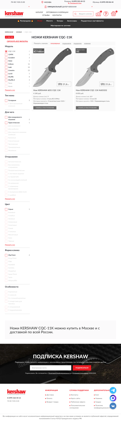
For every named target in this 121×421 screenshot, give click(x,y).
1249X (10, 54)
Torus (10, 83)
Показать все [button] (10, 90)
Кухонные (12, 138)
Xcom (10, 86)
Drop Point (12, 258)
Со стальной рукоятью (17, 298)
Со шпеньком (13, 183)
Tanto (10, 277)
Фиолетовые (13, 235)
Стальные (12, 231)
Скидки (98, 402)
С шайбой (12, 195)
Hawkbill (11, 265)
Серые (10, 209)
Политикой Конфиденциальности (59, 373)
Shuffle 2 (11, 80)
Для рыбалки (13, 129)
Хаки (10, 238)
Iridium (11, 64)
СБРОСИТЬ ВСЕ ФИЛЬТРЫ (17, 41)
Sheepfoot (12, 271)
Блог (97, 395)
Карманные (12, 292)
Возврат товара (52, 402)
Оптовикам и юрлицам (57, 12)
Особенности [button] (11, 287)
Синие (10, 228)
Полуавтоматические (16, 170)
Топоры (60, 21)
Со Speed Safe (13, 177)
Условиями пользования (80, 373)
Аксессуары (72, 21)
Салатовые (12, 225)
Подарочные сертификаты (92, 21)
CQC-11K (11, 51)
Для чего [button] (9, 112)
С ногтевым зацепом (16, 174)
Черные (11, 241)
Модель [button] (9, 46)
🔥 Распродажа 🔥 (25, 21)
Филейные (12, 150)
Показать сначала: (41, 43)
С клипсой (12, 295)
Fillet (10, 261)
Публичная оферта (78, 402)
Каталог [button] (39, 12)
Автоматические (14, 162)
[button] (74, 3)
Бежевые (11, 212)
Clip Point (11, 255)
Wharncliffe (12, 280)
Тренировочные (14, 147)
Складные (12, 100)
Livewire (11, 70)
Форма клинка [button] (12, 250)
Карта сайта (75, 398)
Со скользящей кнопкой (17, 180)
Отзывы (46, 15)
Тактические (13, 144)
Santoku (11, 268)
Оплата (49, 398)
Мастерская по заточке (60, 26)
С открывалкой (14, 307)
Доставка (50, 395)
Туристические (14, 123)
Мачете (49, 21)
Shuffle (10, 77)
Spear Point (12, 274)
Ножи (39, 21)
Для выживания (14, 126)
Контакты (57, 15)
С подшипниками (15, 310)
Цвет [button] (7, 204)
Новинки (98, 398)
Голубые (11, 216)
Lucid (10, 74)
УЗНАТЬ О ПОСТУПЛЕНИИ (45, 107)
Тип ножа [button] (9, 96)
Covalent (11, 58)
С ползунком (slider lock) (17, 192)
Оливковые (12, 222)
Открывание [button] (11, 157)
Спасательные (13, 141)
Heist (10, 61)
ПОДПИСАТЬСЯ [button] (82, 368)
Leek (10, 67)
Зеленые (11, 219)
